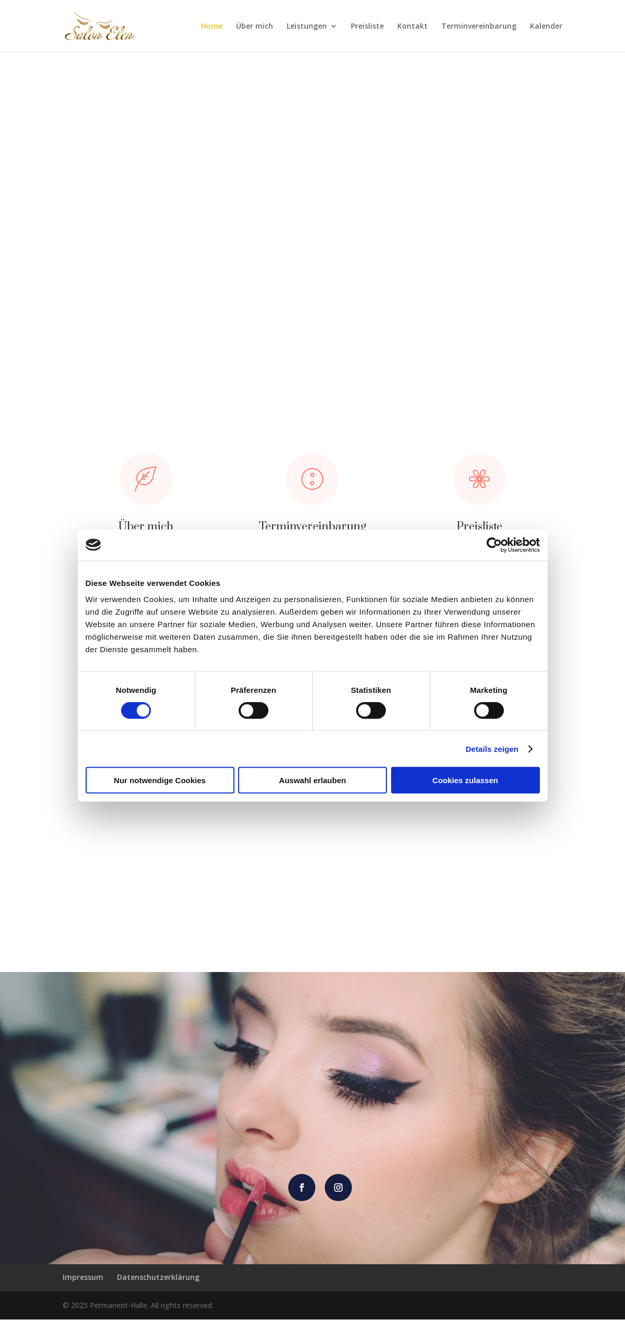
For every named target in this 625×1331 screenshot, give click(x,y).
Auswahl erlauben (312, 780)
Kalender (546, 26)
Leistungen (307, 26)
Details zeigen (492, 748)
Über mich (254, 26)
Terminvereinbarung (478, 26)
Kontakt (412, 26)
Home (211, 26)
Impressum (83, 1288)
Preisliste (367, 26)
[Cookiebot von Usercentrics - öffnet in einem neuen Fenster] (494, 545)
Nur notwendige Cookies (160, 780)
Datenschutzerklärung (158, 1288)
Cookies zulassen (465, 780)
